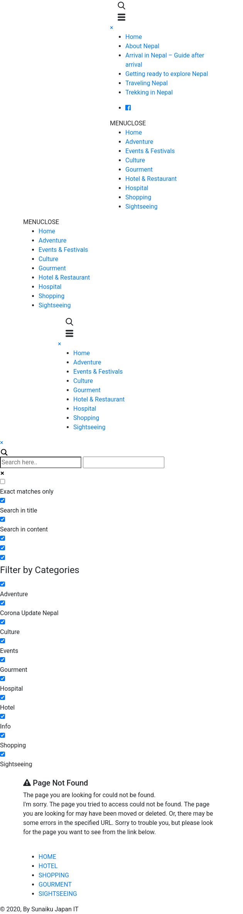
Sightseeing (141, 206)
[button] (128, 123)
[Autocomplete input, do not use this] (123, 462)
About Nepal (142, 46)
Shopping (138, 197)
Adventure (139, 141)
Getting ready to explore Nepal (166, 74)
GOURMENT (55, 884)
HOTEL (48, 866)
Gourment (139, 169)
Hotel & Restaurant (151, 178)
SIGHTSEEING (58, 893)
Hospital (136, 188)
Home (133, 36)
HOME (47, 856)
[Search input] (40, 462)
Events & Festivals (150, 151)
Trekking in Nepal (149, 92)
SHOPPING (54, 875)
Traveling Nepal (146, 83)
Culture (135, 160)
